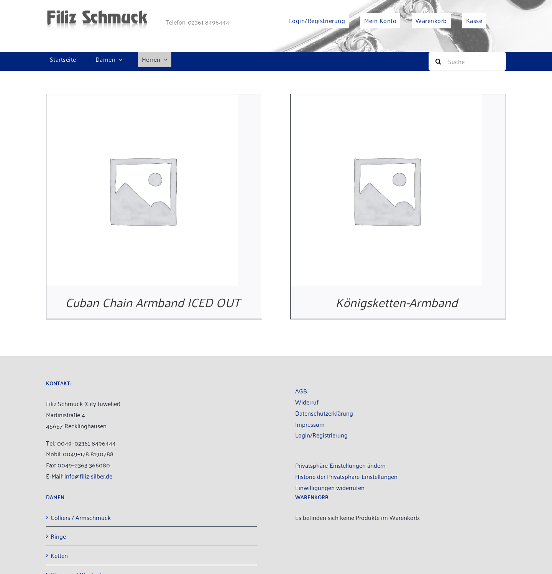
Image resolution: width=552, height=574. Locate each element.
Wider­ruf (307, 401)
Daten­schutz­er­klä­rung (324, 413)
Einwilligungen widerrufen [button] (330, 487)
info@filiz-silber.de (88, 475)
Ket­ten (59, 555)
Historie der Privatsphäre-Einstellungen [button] (346, 476)
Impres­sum (310, 424)
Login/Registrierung (321, 434)
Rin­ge (58, 536)
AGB (301, 390)
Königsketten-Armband (398, 301)
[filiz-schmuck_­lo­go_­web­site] (96, 13)
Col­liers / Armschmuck (81, 517)
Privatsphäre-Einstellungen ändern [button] (340, 465)
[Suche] (467, 61)
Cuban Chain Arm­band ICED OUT (154, 301)
